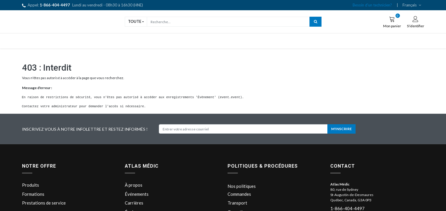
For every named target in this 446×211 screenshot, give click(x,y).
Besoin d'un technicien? (372, 5)
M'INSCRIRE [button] (341, 129)
